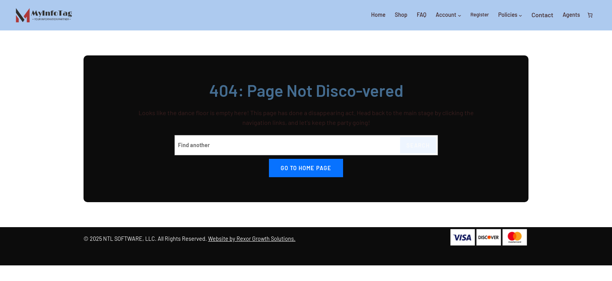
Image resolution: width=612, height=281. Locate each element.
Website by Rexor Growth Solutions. (251, 238)
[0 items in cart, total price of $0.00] (590, 15)
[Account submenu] (459, 15)
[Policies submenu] (520, 15)
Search (418, 145)
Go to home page (306, 168)
